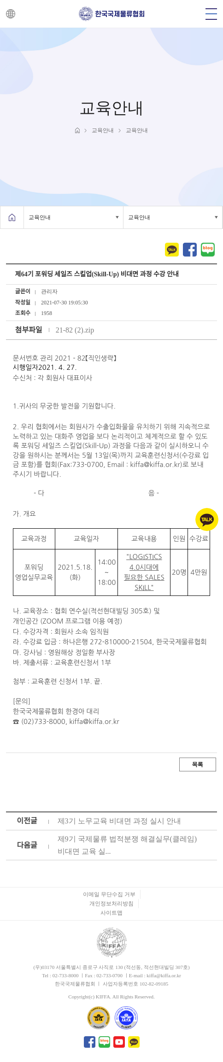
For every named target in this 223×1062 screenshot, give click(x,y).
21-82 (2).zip (75, 330)
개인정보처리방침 (111, 903)
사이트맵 (111, 913)
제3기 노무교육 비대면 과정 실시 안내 (119, 821)
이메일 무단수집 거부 (109, 894)
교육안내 (40, 217)
